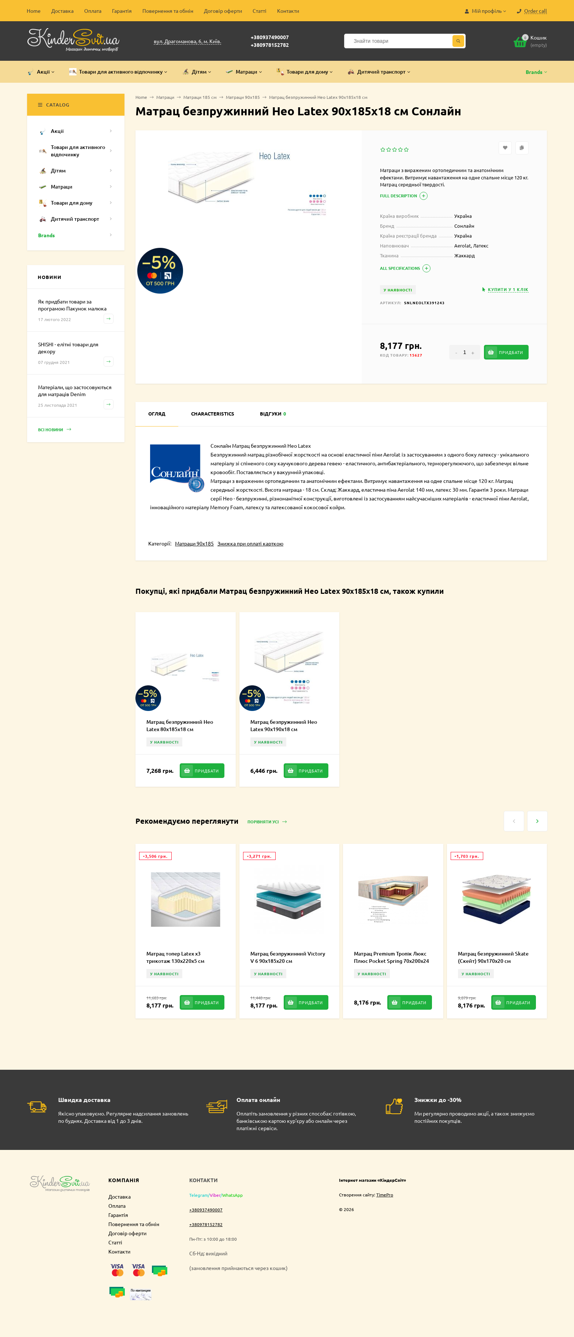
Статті (259, 10)
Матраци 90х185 (194, 543)
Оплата (92, 10)
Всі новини (54, 429)
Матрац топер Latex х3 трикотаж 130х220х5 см (175, 957)
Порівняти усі (267, 822)
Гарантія (122, 10)
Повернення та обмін (167, 10)
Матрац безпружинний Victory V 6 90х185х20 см (287, 957)
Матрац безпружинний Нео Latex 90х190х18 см (283, 725)
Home (34, 10)
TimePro (384, 1195)
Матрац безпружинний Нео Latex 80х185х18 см (179, 725)
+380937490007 (270, 37)
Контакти (288, 10)
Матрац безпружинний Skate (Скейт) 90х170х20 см (493, 957)
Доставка (62, 10)
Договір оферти (223, 10)
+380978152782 (270, 44)
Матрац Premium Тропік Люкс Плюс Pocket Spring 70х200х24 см (391, 961)
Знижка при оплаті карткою (250, 543)
